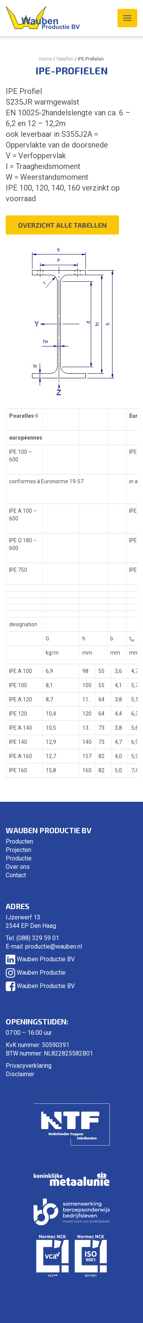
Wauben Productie (36, 972)
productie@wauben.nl (53, 946)
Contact (16, 875)
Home (45, 59)
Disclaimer (20, 1074)
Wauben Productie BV (40, 959)
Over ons (18, 866)
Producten (19, 841)
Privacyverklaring (28, 1065)
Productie (19, 858)
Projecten (18, 850)
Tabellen (65, 59)
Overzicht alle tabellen (62, 225)
